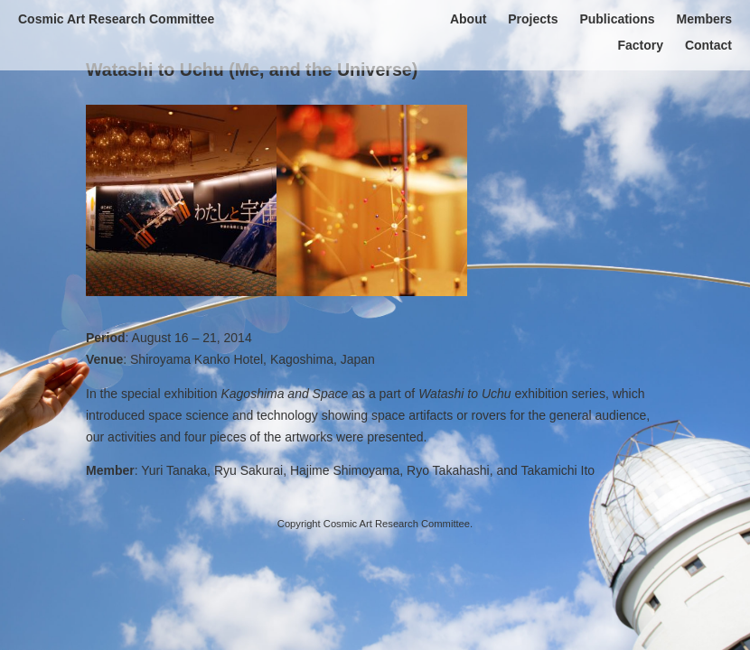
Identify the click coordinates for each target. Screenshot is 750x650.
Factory (640, 45)
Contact (708, 45)
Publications (616, 19)
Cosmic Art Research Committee (116, 19)
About (468, 19)
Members (704, 19)
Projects (533, 19)
